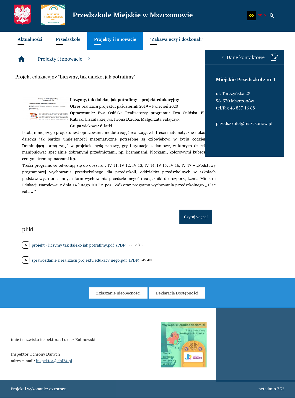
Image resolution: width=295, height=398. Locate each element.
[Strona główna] (90, 59)
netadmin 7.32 (271, 388)
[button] (251, 15)
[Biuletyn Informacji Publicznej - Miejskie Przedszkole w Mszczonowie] (261, 15)
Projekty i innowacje (133, 59)
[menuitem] (30, 41)
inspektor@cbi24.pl (54, 365)
